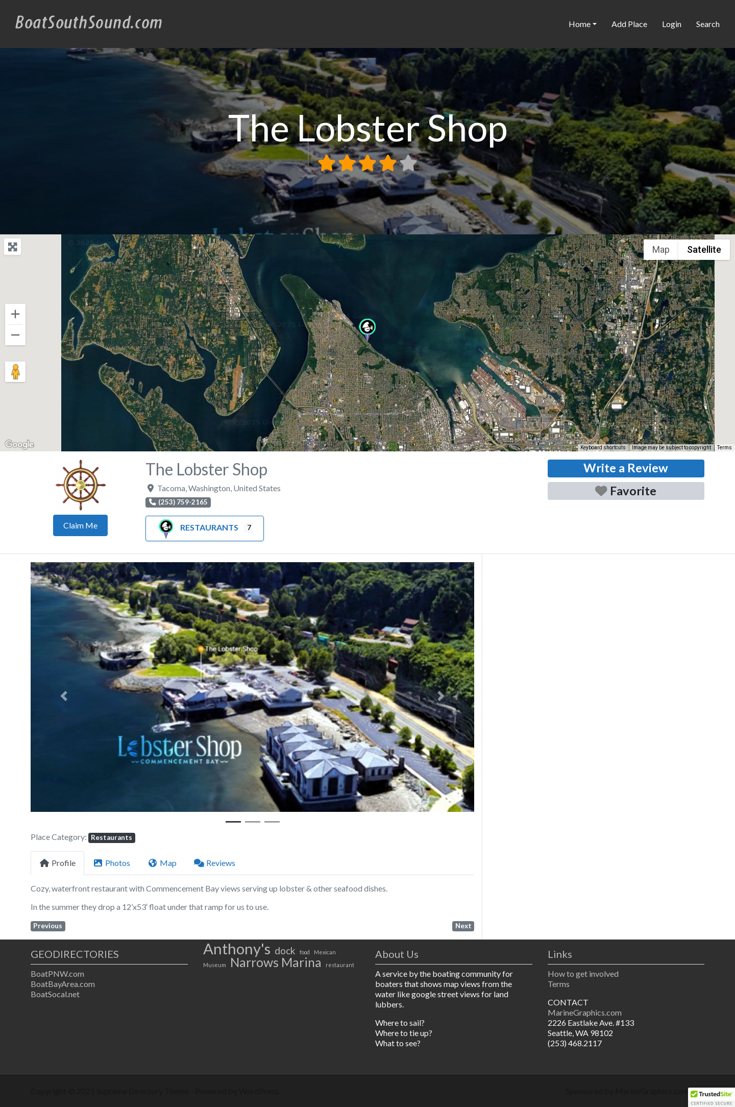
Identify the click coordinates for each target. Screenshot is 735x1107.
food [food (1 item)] (305, 952)
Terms (559, 984)
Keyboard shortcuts (603, 447)
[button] (367, 331)
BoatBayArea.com (63, 984)
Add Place (629, 24)
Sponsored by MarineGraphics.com (627, 1091)
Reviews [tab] (214, 863)
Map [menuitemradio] (661, 249)
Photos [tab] (111, 863)
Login (671, 24)
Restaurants (197, 527)
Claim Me (80, 525)
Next (463, 926)
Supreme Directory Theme (143, 1091)
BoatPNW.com (57, 973)
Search (708, 24)
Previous (47, 926)
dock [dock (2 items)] (285, 951)
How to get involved (583, 973)
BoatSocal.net (55, 994)
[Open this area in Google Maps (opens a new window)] (19, 444)
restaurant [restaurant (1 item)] (340, 964)
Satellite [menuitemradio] (704, 249)
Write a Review (625, 468)
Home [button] (580, 24)
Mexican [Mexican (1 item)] (325, 952)
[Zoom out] (15, 335)
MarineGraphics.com (585, 1012)
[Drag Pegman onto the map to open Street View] (15, 372)
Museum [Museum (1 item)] (214, 964)
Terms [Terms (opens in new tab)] (724, 447)
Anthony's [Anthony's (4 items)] (237, 949)
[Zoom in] (15, 314)
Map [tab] (162, 863)
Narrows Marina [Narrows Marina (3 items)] (276, 962)
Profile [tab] (57, 863)
